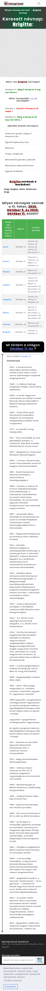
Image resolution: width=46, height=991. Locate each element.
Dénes (6, 313)
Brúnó (6, 261)
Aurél (5, 247)
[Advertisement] (23, 53)
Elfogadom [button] (10, 987)
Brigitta (6, 332)
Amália (6, 285)
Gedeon (6, 324)
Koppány (7, 300)
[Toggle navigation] (38, 3)
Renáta (6, 272)
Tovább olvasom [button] (13, 980)
